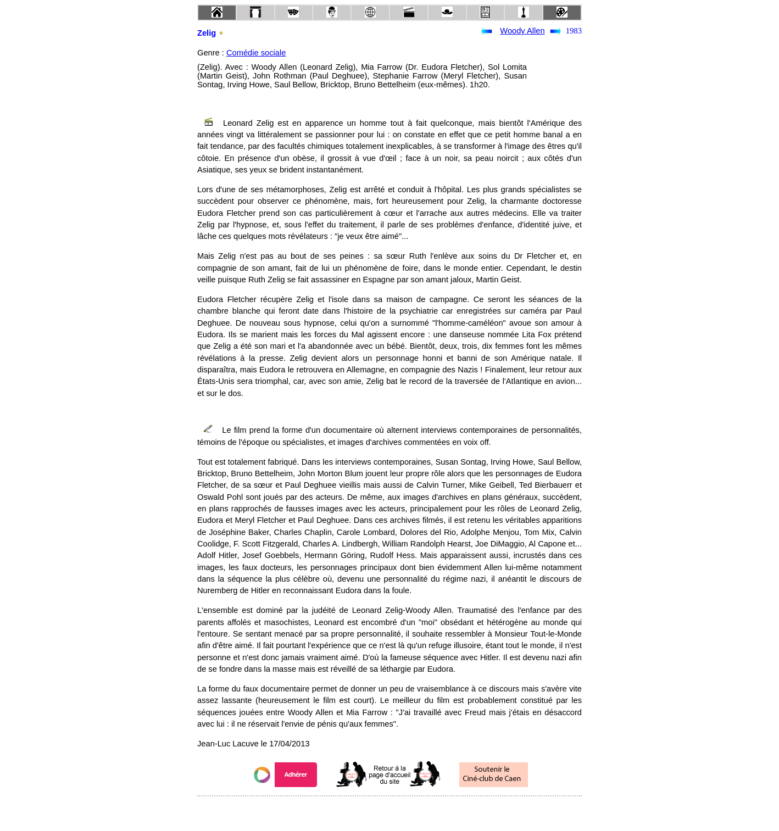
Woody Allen (522, 30)
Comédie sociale (256, 52)
